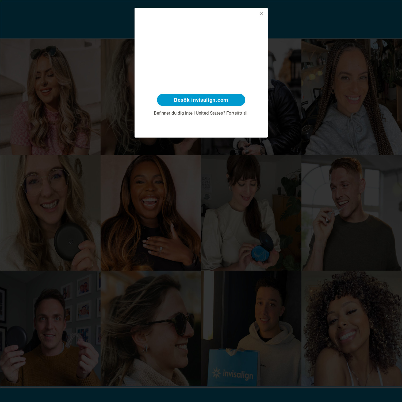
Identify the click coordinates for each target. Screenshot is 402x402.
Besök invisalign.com (201, 100)
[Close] (261, 14)
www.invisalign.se (201, 119)
